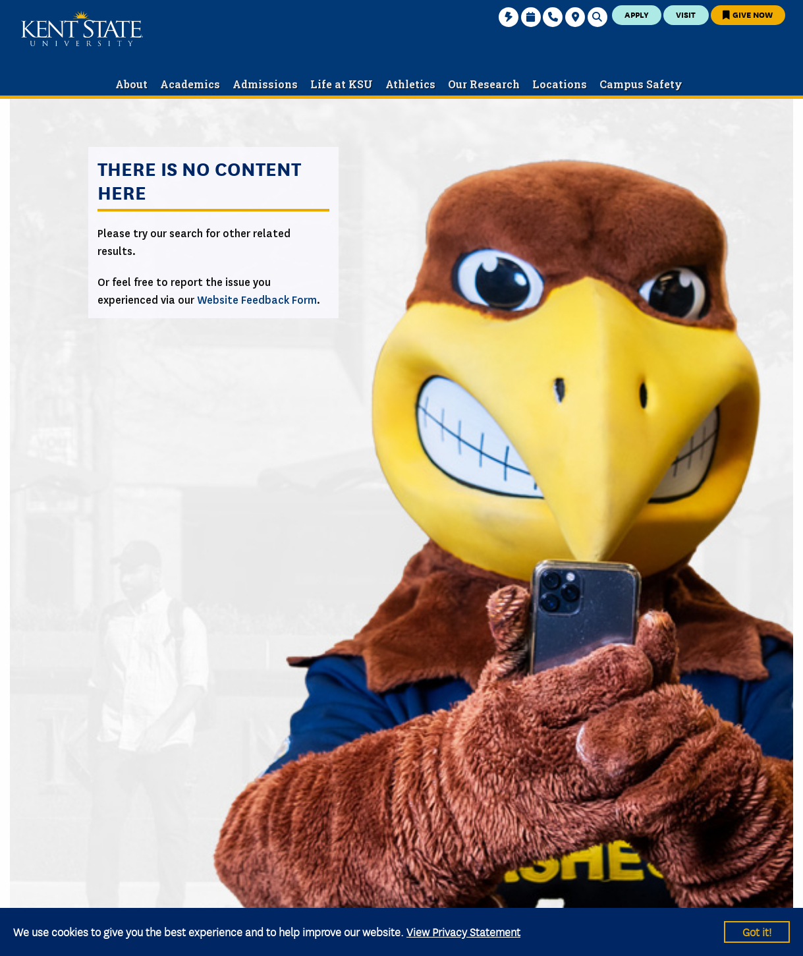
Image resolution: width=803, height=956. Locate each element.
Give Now (748, 14)
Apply (636, 14)
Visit (686, 14)
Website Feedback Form (257, 300)
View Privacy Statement (463, 931)
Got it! (756, 931)
